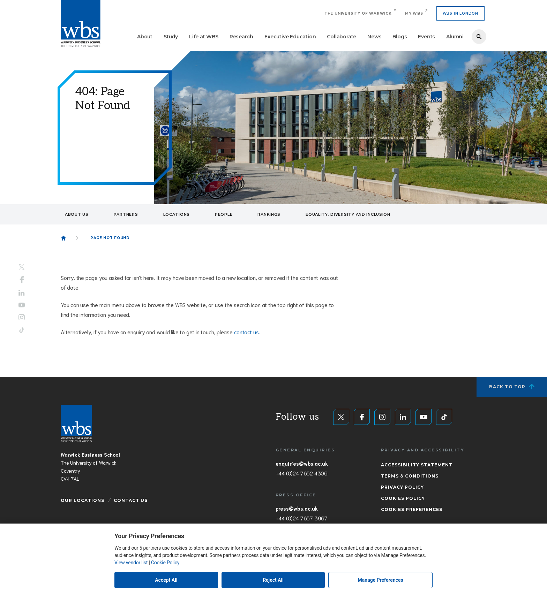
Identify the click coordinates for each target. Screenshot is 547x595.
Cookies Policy (403, 498)
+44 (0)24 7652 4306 (302, 473)
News (374, 36)
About (144, 36)
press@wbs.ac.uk (297, 508)
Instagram (22, 317)
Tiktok (21, 330)
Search (479, 36)
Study (171, 36)
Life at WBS (203, 36)
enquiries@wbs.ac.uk (302, 463)
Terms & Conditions (410, 476)
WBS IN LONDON (460, 13)
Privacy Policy (402, 487)
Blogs (399, 36)
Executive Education (290, 36)
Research (241, 36)
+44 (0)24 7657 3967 (302, 517)
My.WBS (414, 13)
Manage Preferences (380, 580)
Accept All (166, 580)
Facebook (21, 279)
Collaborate (341, 36)
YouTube (22, 304)
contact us (246, 331)
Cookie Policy (165, 562)
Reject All (273, 580)
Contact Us (131, 500)
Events (426, 36)
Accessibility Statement (416, 464)
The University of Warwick (358, 13)
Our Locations (82, 500)
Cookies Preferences (411, 509)
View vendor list (131, 562)
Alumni (455, 36)
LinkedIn (22, 293)
